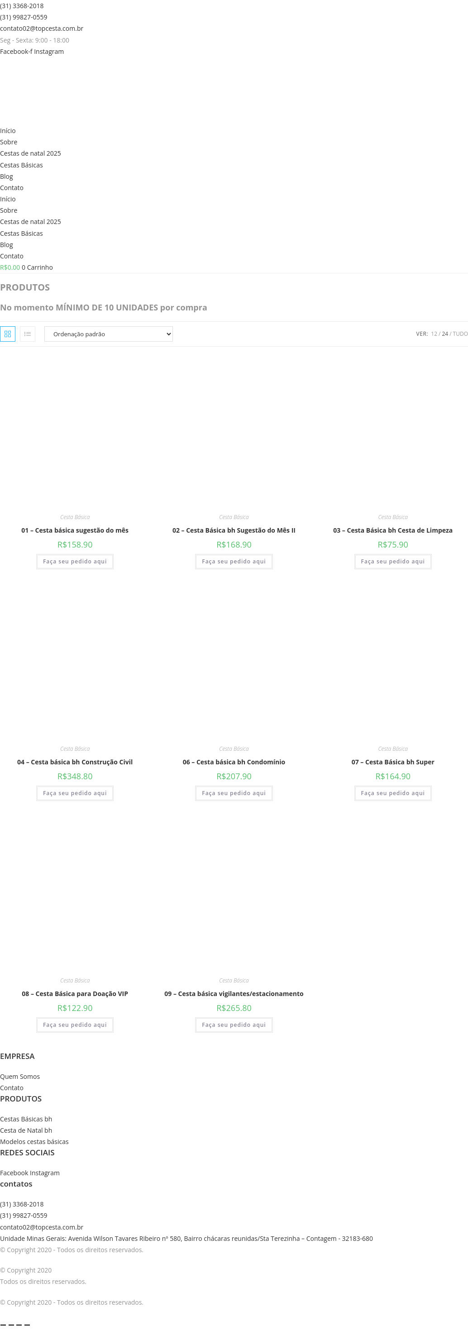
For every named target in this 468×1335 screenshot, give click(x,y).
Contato (12, 187)
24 (445, 334)
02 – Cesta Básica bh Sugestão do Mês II (234, 530)
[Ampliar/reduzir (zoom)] (3, 1325)
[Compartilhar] (19, 1325)
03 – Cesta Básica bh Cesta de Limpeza (393, 530)
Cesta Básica (75, 517)
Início (8, 130)
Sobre (8, 142)
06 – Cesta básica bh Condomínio (234, 762)
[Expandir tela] (11, 1325)
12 (434, 334)
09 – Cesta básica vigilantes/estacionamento (233, 993)
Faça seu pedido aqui (75, 561)
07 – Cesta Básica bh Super (393, 762)
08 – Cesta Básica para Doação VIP (75, 993)
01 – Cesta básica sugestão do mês (75, 530)
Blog (6, 176)
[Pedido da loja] (108, 334)
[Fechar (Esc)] (27, 1325)
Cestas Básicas (21, 165)
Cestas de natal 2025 (30, 153)
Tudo (460, 334)
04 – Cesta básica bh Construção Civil (75, 762)
